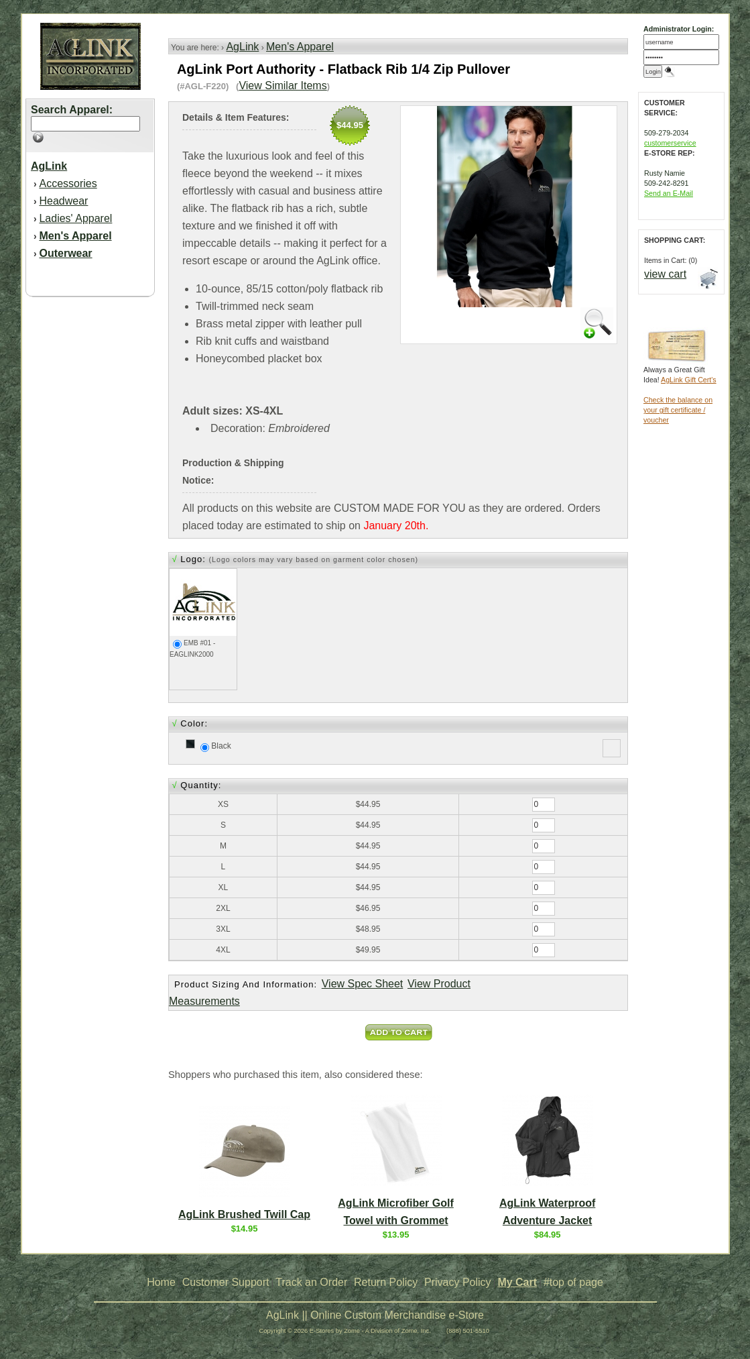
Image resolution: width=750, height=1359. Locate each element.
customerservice (670, 143)
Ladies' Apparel (75, 218)
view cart (665, 274)
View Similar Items (282, 85)
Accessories (68, 183)
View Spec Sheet (362, 983)
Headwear (63, 201)
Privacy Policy (457, 1282)
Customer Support (225, 1282)
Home (161, 1282)
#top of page (573, 1282)
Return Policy (386, 1282)
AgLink (242, 46)
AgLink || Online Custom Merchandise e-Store (375, 1315)
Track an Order (311, 1282)
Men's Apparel (300, 46)
